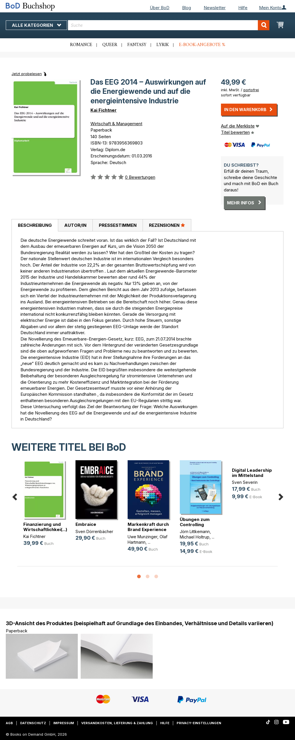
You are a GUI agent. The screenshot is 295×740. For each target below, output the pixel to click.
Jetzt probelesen (27, 73)
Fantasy (136, 45)
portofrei (251, 89)
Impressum (63, 723)
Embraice (85, 524)
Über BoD (159, 7)
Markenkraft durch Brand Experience (148, 527)
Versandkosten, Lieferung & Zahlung (117, 723)
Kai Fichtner (103, 110)
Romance (81, 45)
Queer (109, 45)
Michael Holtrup (194, 536)
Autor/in (75, 225)
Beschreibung (35, 225)
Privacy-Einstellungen (199, 723)
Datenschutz (33, 723)
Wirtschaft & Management (116, 123)
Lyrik (162, 45)
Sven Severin (245, 482)
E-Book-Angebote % (202, 45)
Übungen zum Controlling (195, 522)
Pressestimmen (118, 225)
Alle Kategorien (36, 25)
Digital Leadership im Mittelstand (252, 472)
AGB (9, 723)
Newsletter (215, 7)
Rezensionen (167, 225)
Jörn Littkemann (195, 531)
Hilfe (242, 7)
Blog (186, 7)
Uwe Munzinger (142, 536)
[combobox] (168, 25)
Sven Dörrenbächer (94, 531)
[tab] (35, 225)
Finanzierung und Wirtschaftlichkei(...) (45, 527)
